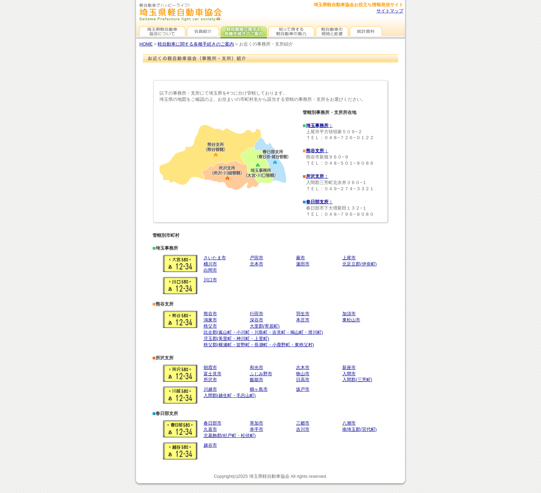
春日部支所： (319, 201)
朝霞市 (210, 367)
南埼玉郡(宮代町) (359, 429)
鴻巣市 (210, 319)
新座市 (349, 367)
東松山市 (351, 319)
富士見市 (213, 373)
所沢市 (210, 379)
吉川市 (302, 429)
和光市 (256, 367)
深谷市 (256, 319)
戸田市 (256, 257)
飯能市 (256, 379)
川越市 (210, 389)
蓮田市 (302, 264)
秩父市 (210, 326)
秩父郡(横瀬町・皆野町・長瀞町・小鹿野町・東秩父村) (259, 344)
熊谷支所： (317, 150)
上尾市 (349, 257)
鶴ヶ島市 (259, 389)
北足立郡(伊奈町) (359, 264)
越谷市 (210, 445)
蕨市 (300, 257)
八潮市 (349, 423)
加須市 (349, 313)
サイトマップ (389, 10)
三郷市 (302, 423)
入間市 (349, 373)
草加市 (256, 423)
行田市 (256, 313)
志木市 (302, 367)
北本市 (256, 264)
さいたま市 (215, 257)
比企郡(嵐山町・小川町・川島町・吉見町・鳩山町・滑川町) (263, 332)
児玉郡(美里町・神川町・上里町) (236, 338)
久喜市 (210, 429)
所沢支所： (317, 176)
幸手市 (256, 429)
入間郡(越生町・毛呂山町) (230, 395)
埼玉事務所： (319, 125)
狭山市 (302, 373)
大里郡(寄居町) (265, 326)
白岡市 (210, 270)
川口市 (210, 279)
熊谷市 (210, 313)
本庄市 (302, 319)
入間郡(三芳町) (357, 379)
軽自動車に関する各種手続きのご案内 (196, 44)
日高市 (302, 379)
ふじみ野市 (261, 373)
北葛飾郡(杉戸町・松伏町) (230, 435)
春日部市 (213, 423)
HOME (146, 44)
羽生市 (302, 313)
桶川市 (210, 264)
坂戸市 (302, 389)
